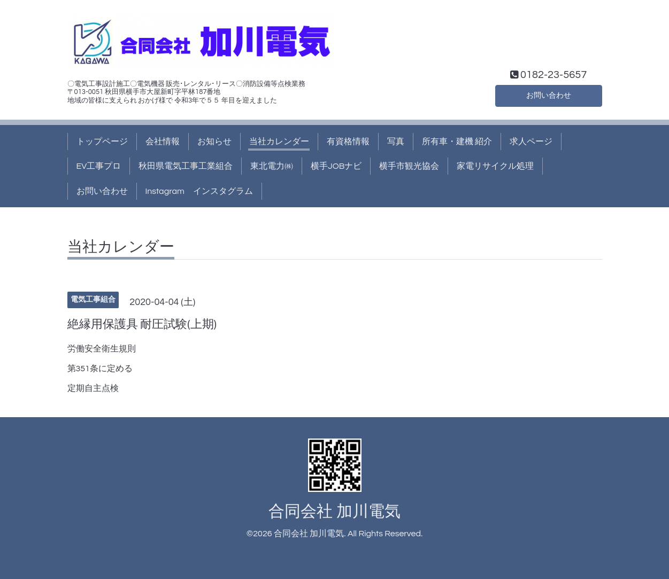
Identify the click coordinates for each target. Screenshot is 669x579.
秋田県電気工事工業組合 (186, 166)
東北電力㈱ (271, 166)
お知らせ (214, 141)
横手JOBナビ (336, 166)
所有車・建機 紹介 (457, 141)
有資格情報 (348, 141)
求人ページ (531, 141)
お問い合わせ (548, 94)
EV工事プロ (98, 166)
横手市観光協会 (409, 166)
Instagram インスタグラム (199, 191)
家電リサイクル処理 (495, 166)
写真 (395, 141)
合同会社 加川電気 (334, 511)
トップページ (102, 141)
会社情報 (162, 141)
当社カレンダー (279, 141)
